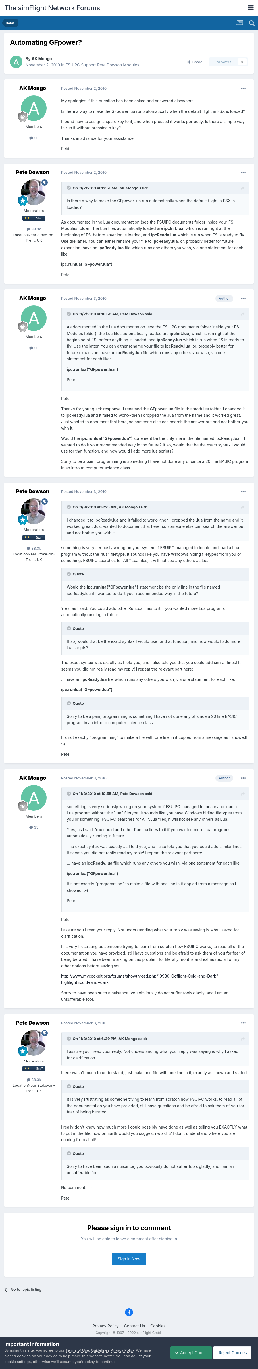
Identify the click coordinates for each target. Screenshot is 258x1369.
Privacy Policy (105, 1325)
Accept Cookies (188, 1352)
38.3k (34, 229)
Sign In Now (129, 1258)
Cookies (158, 1325)
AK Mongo (42, 58)
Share (195, 62)
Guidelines (100, 1350)
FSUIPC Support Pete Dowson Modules (102, 64)
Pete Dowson (32, 172)
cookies (24, 1356)
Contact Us (134, 1325)
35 (33, 138)
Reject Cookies (233, 1352)
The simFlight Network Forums (52, 8)
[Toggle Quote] (69, 187)
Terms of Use (77, 1350)
